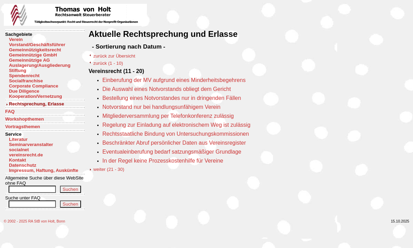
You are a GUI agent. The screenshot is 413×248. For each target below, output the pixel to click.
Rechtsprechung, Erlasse (36, 103)
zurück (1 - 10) (108, 63)
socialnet (19, 149)
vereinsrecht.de (26, 154)
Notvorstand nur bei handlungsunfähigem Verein (161, 107)
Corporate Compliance (33, 86)
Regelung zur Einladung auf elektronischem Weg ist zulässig (176, 125)
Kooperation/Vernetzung (35, 96)
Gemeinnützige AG (29, 60)
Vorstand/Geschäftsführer (37, 44)
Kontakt (17, 160)
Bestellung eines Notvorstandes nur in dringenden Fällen (171, 98)
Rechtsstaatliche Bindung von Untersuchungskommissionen (175, 134)
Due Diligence (24, 91)
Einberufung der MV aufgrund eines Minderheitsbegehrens (173, 80)
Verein (16, 39)
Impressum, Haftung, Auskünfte (43, 170)
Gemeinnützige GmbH (33, 55)
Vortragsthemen (22, 126)
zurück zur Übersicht (114, 56)
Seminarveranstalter (31, 144)
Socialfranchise (26, 80)
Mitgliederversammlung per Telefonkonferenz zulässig (168, 116)
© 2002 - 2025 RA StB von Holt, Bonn (34, 221)
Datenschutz (22, 165)
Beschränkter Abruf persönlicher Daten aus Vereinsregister (174, 143)
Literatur (18, 139)
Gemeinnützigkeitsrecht (35, 49)
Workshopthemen (24, 119)
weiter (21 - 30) (108, 169)
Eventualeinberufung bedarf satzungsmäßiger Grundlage (171, 152)
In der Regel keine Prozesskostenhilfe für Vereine (162, 161)
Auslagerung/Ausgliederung (39, 65)
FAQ (9, 111)
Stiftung (17, 70)
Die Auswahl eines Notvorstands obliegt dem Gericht (166, 89)
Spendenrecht (24, 75)
